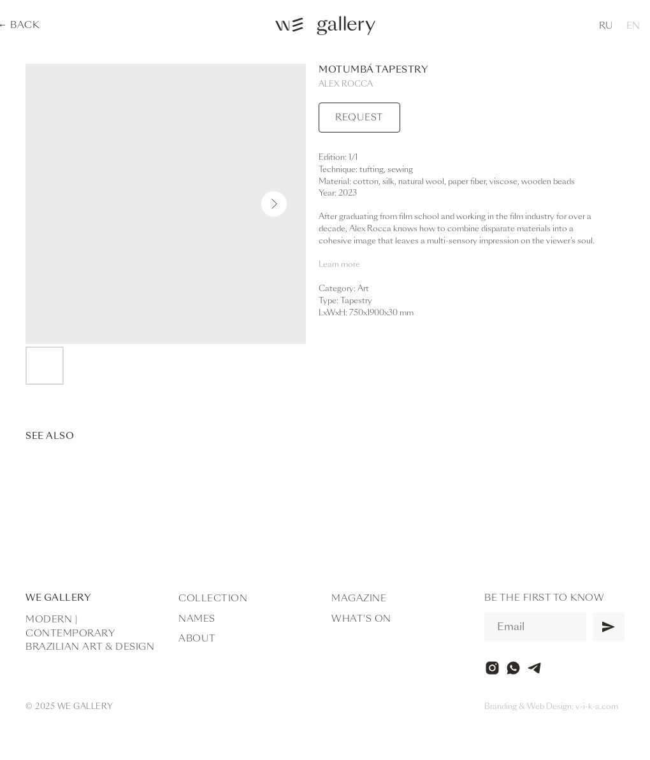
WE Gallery (58, 597)
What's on (361, 618)
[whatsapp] (513, 668)
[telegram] (534, 668)
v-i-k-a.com (596, 706)
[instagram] (492, 668)
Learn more (339, 264)
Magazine (358, 598)
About (197, 638)
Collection (212, 598)
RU (606, 25)
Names (196, 618)
